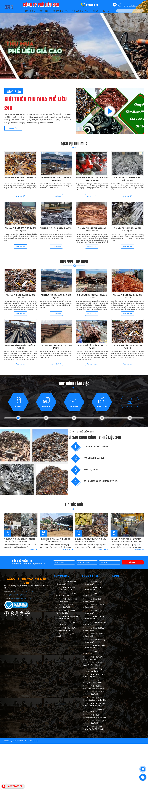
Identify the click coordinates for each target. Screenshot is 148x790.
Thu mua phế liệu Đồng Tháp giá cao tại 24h (92, 669)
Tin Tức (95, 11)
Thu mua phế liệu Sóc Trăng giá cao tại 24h (94, 646)
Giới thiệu (43, 11)
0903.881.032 (29, 591)
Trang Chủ (30, 11)
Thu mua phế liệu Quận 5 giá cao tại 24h (93, 594)
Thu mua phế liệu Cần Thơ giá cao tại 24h (94, 652)
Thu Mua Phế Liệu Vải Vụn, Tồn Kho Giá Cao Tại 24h (66, 594)
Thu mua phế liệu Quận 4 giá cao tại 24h (93, 600)
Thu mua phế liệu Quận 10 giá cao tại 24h (93, 617)
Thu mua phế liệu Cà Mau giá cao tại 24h (93, 629)
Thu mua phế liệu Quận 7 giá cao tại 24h (93, 582)
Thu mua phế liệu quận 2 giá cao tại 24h (94, 623)
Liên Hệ (106, 11)
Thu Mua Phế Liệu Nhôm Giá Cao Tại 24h (65, 611)
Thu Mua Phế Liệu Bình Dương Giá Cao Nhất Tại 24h (94, 716)
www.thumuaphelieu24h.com (21, 598)
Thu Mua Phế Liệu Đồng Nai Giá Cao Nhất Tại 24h (94, 722)
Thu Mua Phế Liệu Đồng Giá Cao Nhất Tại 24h (66, 617)
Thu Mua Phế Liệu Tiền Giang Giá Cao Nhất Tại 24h (94, 727)
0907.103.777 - (18, 591)
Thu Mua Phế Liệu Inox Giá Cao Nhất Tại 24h (66, 623)
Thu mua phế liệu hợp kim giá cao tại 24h (65, 582)
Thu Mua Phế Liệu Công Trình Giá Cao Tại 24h (65, 588)
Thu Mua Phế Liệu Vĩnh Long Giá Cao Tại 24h (92, 664)
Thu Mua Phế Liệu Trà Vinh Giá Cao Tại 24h (94, 658)
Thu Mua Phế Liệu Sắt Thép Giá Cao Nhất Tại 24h (66, 606)
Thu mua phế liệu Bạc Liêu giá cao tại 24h (94, 635)
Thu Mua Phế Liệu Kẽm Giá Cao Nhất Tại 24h (66, 600)
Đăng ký (133, 562)
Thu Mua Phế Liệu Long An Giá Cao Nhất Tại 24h (94, 710)
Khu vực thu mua (80, 11)
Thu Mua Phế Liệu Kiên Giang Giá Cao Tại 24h (92, 681)
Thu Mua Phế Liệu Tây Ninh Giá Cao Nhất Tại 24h (94, 704)
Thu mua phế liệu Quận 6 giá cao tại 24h (93, 588)
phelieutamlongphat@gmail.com (21, 595)
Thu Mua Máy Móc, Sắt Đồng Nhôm (64, 635)
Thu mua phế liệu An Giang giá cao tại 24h (94, 640)
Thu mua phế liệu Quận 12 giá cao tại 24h (93, 606)
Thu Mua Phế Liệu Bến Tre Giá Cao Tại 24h (94, 675)
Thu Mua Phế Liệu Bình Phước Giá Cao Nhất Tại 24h (94, 698)
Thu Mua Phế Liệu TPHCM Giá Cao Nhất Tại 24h (94, 693)
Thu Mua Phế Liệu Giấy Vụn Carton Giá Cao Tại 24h (66, 629)
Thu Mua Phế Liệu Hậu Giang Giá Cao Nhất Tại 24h (94, 687)
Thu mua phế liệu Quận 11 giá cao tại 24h (93, 611)
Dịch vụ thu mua (60, 11)
